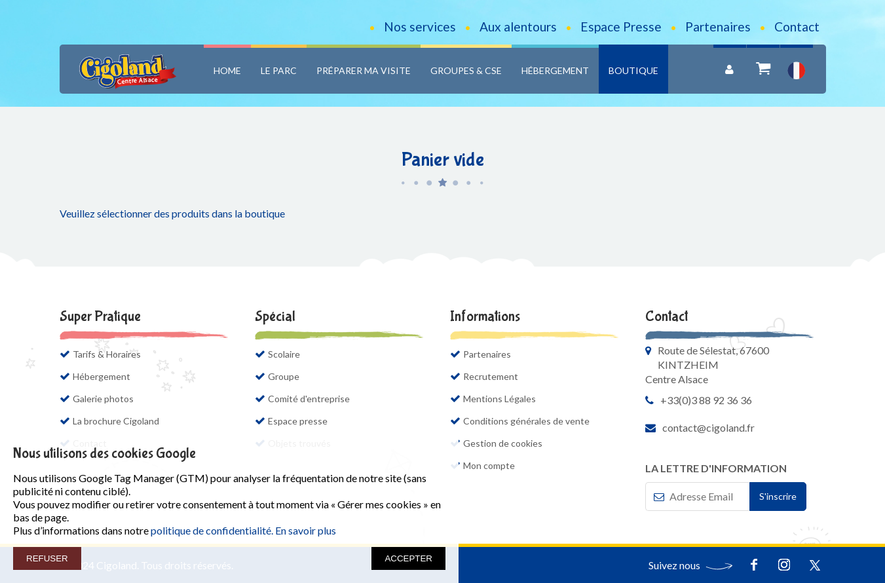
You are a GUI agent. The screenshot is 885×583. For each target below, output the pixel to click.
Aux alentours (518, 26)
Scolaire (284, 354)
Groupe (283, 376)
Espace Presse (621, 26)
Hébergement (555, 70)
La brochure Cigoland (122, 420)
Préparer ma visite (363, 70)
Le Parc (279, 70)
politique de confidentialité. (212, 530)
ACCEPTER (408, 558)
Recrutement (490, 376)
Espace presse (298, 420)
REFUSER (47, 558)
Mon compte (489, 465)
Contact (796, 26)
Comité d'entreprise (309, 398)
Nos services (420, 26)
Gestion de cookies (502, 443)
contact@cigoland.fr (708, 427)
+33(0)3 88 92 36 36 (706, 400)
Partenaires (718, 26)
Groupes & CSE (466, 70)
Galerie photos (103, 398)
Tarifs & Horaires (107, 354)
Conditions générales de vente (526, 420)
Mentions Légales (499, 398)
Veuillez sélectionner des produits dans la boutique (172, 213)
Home (227, 70)
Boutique (633, 70)
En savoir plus (305, 530)
